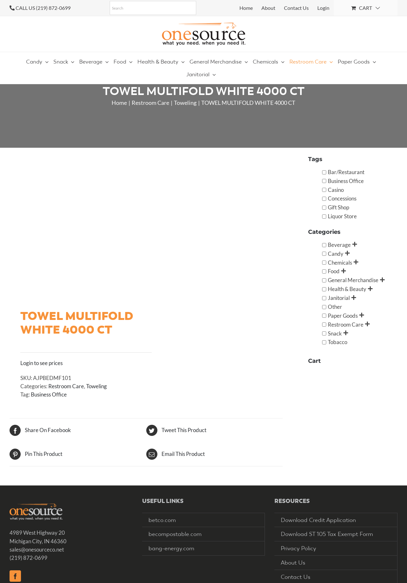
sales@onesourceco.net (37, 549)
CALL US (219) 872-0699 (43, 8)
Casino (336, 189)
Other (335, 306)
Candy (335, 253)
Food (334, 271)
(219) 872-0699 (28, 557)
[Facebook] (15, 576)
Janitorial (339, 298)
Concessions (342, 198)
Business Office (49, 394)
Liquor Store (342, 216)
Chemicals (340, 262)
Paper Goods (343, 315)
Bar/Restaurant (346, 172)
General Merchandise (353, 280)
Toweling (96, 386)
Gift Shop (338, 207)
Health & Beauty (347, 289)
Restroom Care (66, 386)
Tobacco (337, 342)
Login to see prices (41, 363)
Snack (335, 333)
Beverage (339, 244)
